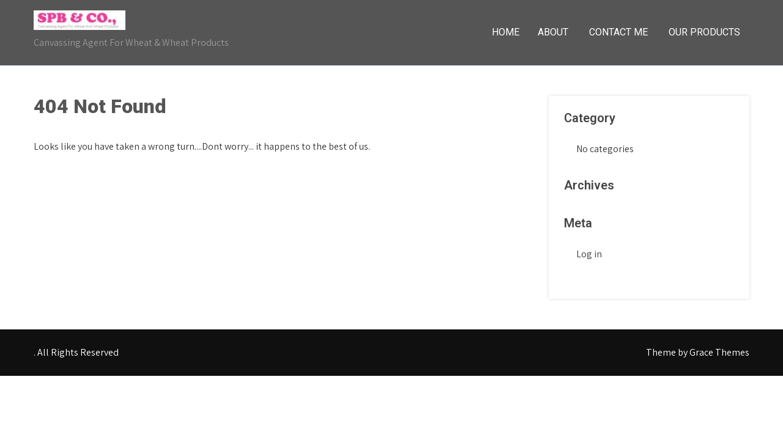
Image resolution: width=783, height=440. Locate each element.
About (553, 32)
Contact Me (618, 32)
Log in (589, 254)
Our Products (704, 32)
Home (505, 32)
